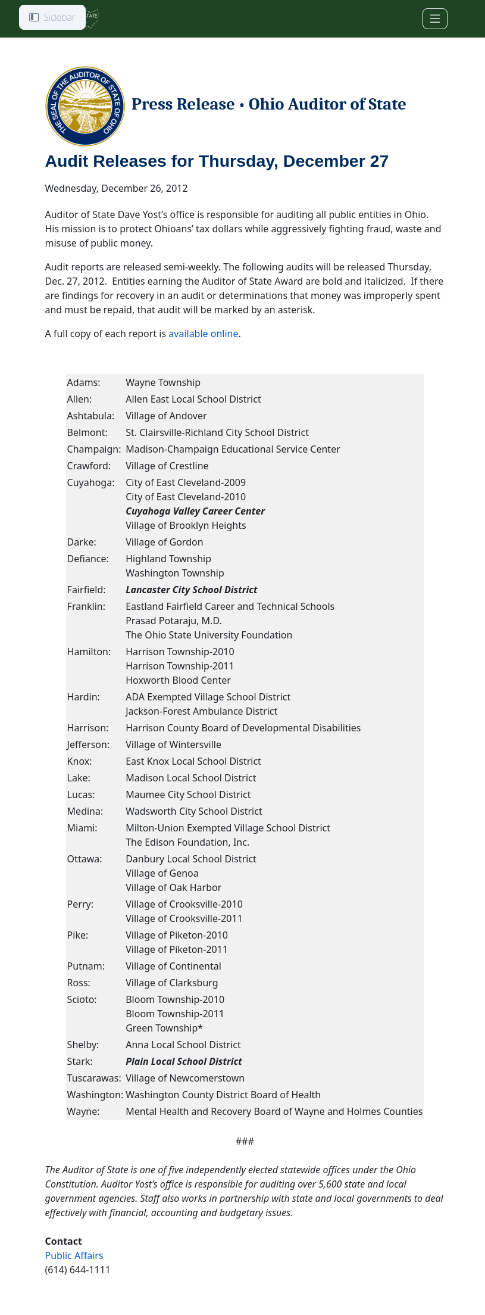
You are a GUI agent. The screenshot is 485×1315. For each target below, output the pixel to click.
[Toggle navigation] (435, 18)
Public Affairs (74, 1255)
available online (203, 333)
